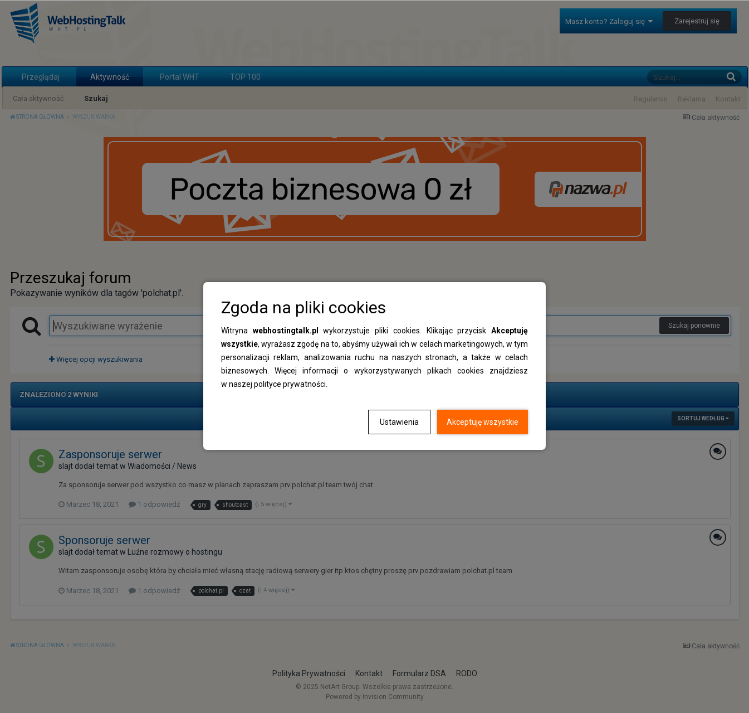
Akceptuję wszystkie (482, 422)
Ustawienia (399, 422)
